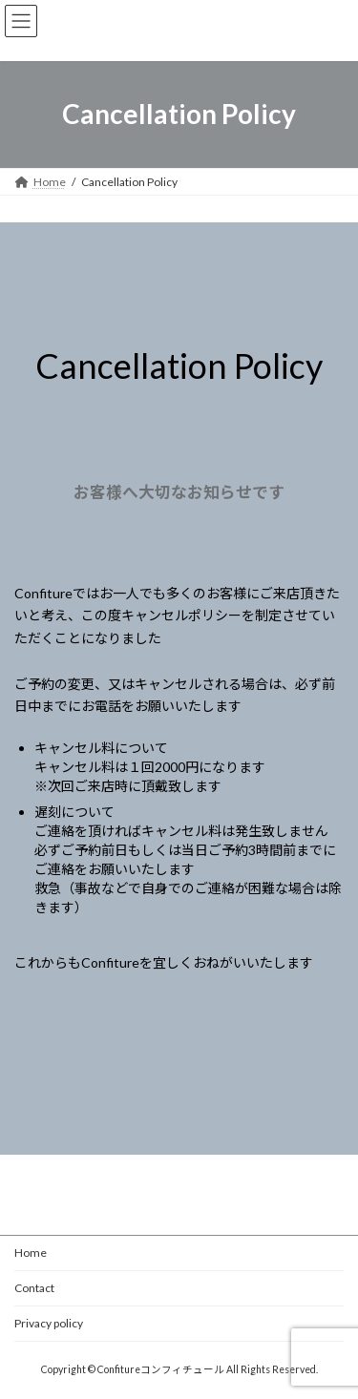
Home (30, 1252)
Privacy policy (48, 1323)
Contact (34, 1288)
